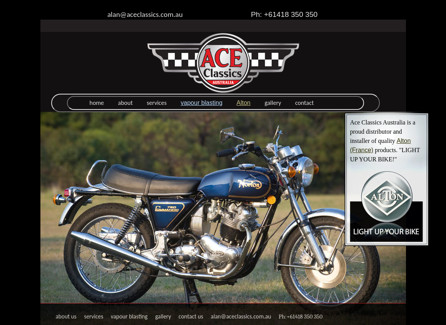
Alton (244, 102)
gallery (272, 102)
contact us (191, 316)
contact (304, 102)
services (157, 102)
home (96, 102)
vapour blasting (202, 102)
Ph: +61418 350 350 (284, 14)
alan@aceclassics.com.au (145, 14)
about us (66, 316)
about (125, 102)
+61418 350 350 (304, 316)
